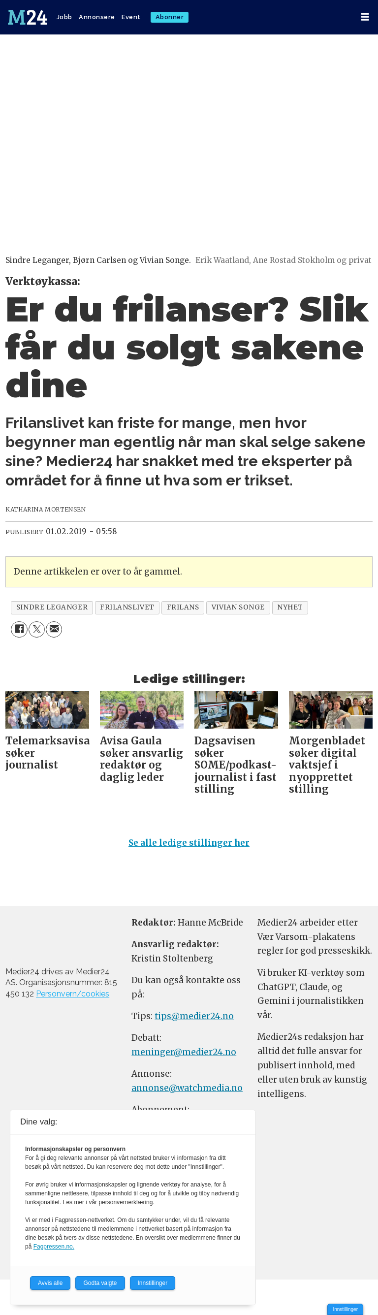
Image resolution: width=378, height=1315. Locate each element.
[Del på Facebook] (19, 629)
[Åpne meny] (365, 17)
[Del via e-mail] (54, 629)
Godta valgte (100, 1283)
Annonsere (97, 17)
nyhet (290, 607)
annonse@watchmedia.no (187, 1088)
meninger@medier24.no (183, 1052)
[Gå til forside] (27, 17)
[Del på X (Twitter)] (37, 629)
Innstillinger (345, 1309)
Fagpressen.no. (53, 1246)
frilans (183, 607)
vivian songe (238, 607)
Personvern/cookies (72, 993)
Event (131, 17)
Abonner (170, 17)
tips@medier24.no (194, 1016)
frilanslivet (127, 607)
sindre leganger (52, 607)
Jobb (64, 17)
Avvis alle (50, 1283)
